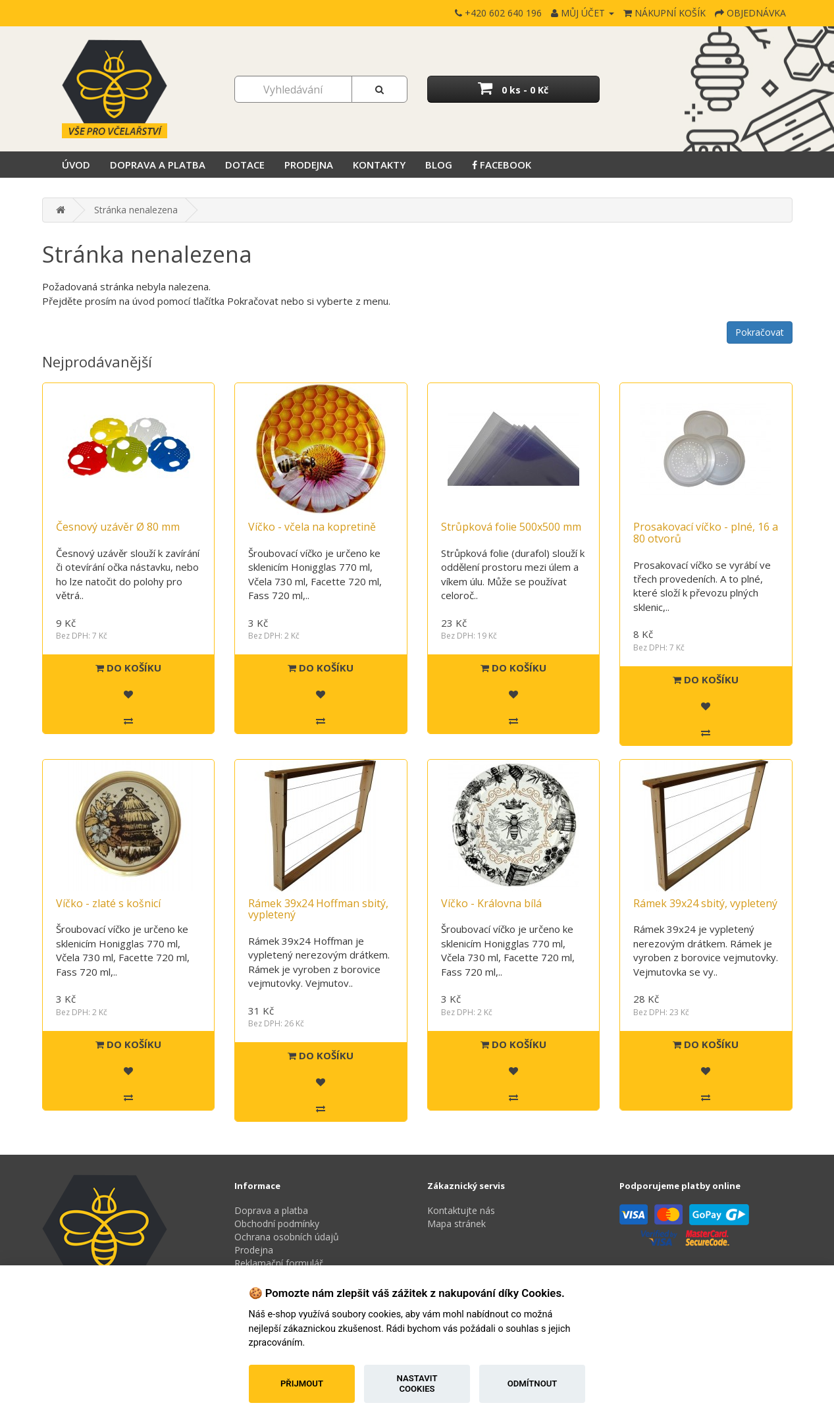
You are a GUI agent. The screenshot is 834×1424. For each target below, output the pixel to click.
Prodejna (308, 164)
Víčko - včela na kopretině (312, 526)
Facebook (501, 164)
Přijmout (301, 1383)
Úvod (76, 164)
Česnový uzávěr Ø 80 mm (118, 526)
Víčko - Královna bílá (491, 903)
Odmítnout (533, 1383)
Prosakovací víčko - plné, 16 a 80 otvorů (705, 532)
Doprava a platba (157, 164)
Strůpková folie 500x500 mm (511, 526)
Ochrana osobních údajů (286, 1236)
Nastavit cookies (417, 1383)
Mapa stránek (456, 1223)
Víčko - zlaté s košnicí (108, 903)
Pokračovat (759, 332)
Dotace (245, 164)
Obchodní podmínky (276, 1223)
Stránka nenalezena (136, 209)
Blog (438, 164)
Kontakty (379, 164)
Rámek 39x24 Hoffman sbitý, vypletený (318, 909)
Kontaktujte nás (461, 1210)
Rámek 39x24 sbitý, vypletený (705, 903)
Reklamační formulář (278, 1263)
